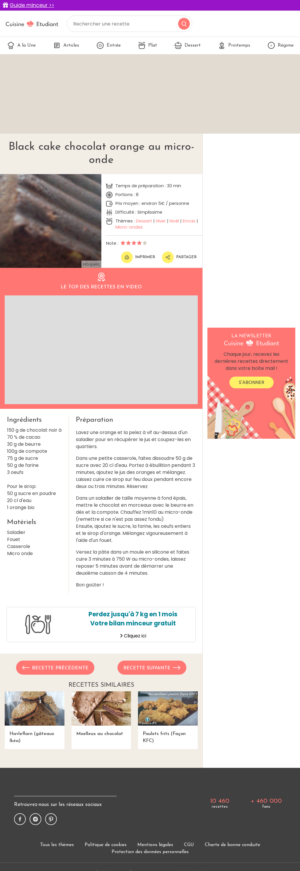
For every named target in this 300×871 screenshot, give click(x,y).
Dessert (188, 45)
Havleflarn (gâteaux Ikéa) (34, 717)
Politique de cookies (106, 845)
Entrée (109, 45)
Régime (281, 45)
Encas (189, 221)
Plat (147, 45)
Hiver (161, 221)
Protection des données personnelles (150, 852)
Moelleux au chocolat (101, 713)
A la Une (21, 45)
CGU (189, 845)
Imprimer (138, 257)
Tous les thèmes (57, 845)
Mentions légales (155, 845)
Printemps (234, 45)
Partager (179, 257)
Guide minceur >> (32, 5)
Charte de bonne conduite (232, 845)
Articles (66, 45)
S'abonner (251, 382)
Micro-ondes (129, 227)
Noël (174, 221)
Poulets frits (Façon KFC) (168, 717)
